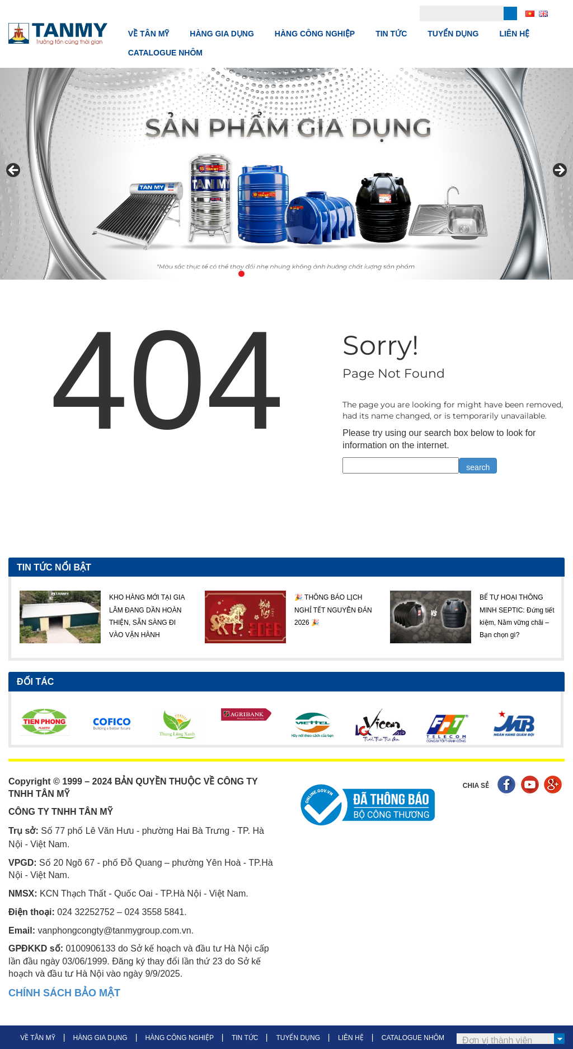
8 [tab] (331, 274)
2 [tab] (254, 274)
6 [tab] (306, 274)
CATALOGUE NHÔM (165, 52)
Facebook (507, 786)
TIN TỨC (391, 33)
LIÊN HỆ (514, 33)
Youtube (531, 786)
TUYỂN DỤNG (453, 33)
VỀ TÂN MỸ (149, 33)
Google (554, 786)
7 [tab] (319, 274)
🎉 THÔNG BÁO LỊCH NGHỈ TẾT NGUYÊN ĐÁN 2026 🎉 (333, 609)
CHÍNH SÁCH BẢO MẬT (64, 993)
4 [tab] (280, 274)
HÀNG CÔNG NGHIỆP (315, 33)
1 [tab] (241, 274)
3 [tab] (267, 274)
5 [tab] (293, 274)
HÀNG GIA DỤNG (221, 33)
